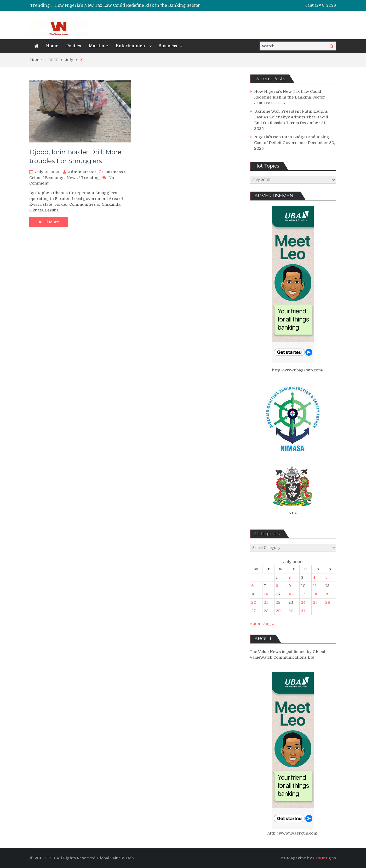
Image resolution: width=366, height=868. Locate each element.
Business (167, 46)
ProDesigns (324, 858)
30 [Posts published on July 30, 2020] (290, 610)
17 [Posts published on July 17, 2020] (303, 594)
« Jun (255, 624)
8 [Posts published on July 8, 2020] (277, 585)
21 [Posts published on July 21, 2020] (266, 602)
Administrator (82, 172)
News (72, 177)
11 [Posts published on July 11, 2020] (315, 585)
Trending (90, 177)
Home (52, 46)
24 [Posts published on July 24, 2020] (303, 602)
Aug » (268, 624)
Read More (49, 222)
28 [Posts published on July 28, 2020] (266, 610)
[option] (134, 5)
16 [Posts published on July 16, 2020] (290, 594)
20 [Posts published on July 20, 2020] (253, 602)
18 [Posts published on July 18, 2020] (315, 594)
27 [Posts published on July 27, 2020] (253, 610)
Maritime (98, 46)
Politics (73, 46)
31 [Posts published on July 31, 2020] (303, 610)
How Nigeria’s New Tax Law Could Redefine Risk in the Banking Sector (127, 5)
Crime (35, 177)
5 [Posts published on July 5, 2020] (326, 577)
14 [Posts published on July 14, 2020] (266, 594)
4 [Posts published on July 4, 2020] (314, 577)
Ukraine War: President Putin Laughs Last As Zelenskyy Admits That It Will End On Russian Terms (291, 117)
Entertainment (131, 46)
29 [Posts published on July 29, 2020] (278, 610)
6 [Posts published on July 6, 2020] (252, 585)
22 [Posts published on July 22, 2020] (278, 602)
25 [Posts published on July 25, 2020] (315, 602)
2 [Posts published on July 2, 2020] (289, 577)
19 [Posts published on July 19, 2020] (327, 594)
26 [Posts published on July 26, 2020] (327, 602)
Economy (54, 177)
